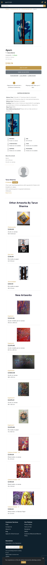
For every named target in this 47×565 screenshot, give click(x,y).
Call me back (23, 75)
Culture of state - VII (14, 452)
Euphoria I (11, 316)
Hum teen (11, 254)
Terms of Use (28, 527)
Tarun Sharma (11, 52)
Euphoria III (11, 370)
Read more (9, 193)
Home (7, 9)
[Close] (43, 558)
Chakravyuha (12, 227)
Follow (15, 182)
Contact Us (9, 527)
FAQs (7, 524)
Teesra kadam (12, 281)
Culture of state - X (13, 507)
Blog (7, 531)
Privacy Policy (28, 524)
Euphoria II (11, 343)
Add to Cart (23, 68)
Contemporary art (15, 9)
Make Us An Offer (23, 72)
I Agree (23, 562)
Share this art (32, 75)
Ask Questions (14, 75)
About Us (8, 529)
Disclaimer (27, 529)
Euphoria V (11, 425)
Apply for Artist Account (12, 534)
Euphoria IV (11, 398)
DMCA (26, 531)
